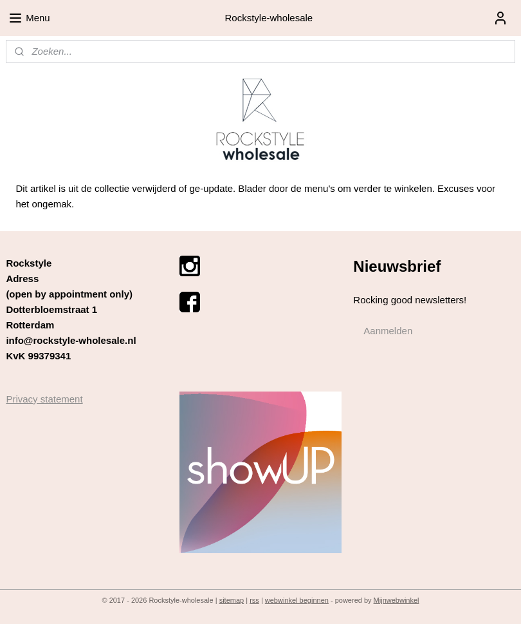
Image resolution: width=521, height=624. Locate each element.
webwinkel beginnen (297, 600)
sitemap (231, 600)
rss (254, 600)
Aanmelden (387, 330)
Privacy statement (44, 398)
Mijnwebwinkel (396, 600)
